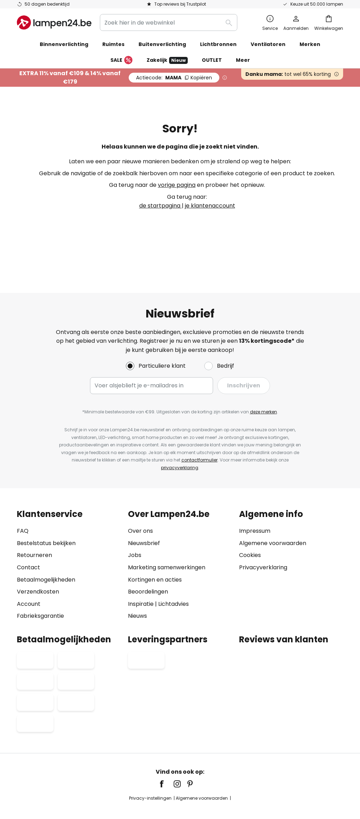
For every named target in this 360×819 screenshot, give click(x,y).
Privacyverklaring (263, 538)
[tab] (69, 536)
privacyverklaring (179, 438)
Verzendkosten (38, 562)
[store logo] (54, 22)
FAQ (22, 502)
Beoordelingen (148, 562)
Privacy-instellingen (89, 769)
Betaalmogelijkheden (46, 550)
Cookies (250, 526)
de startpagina (160, 206)
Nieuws (137, 587)
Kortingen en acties (155, 550)
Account (28, 575)
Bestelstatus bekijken (46, 514)
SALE (121, 60)
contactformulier (199, 431)
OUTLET (212, 60)
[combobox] (168, 22)
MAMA (174, 77)
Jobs (134, 526)
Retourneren (34, 526)
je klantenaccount (210, 206)
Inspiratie (141, 575)
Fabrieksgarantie (40, 587)
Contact (28, 538)
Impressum (254, 502)
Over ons (140, 502)
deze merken (263, 383)
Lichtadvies (173, 575)
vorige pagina (176, 185)
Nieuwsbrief (144, 514)
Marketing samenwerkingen (166, 538)
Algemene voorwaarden (272, 514)
